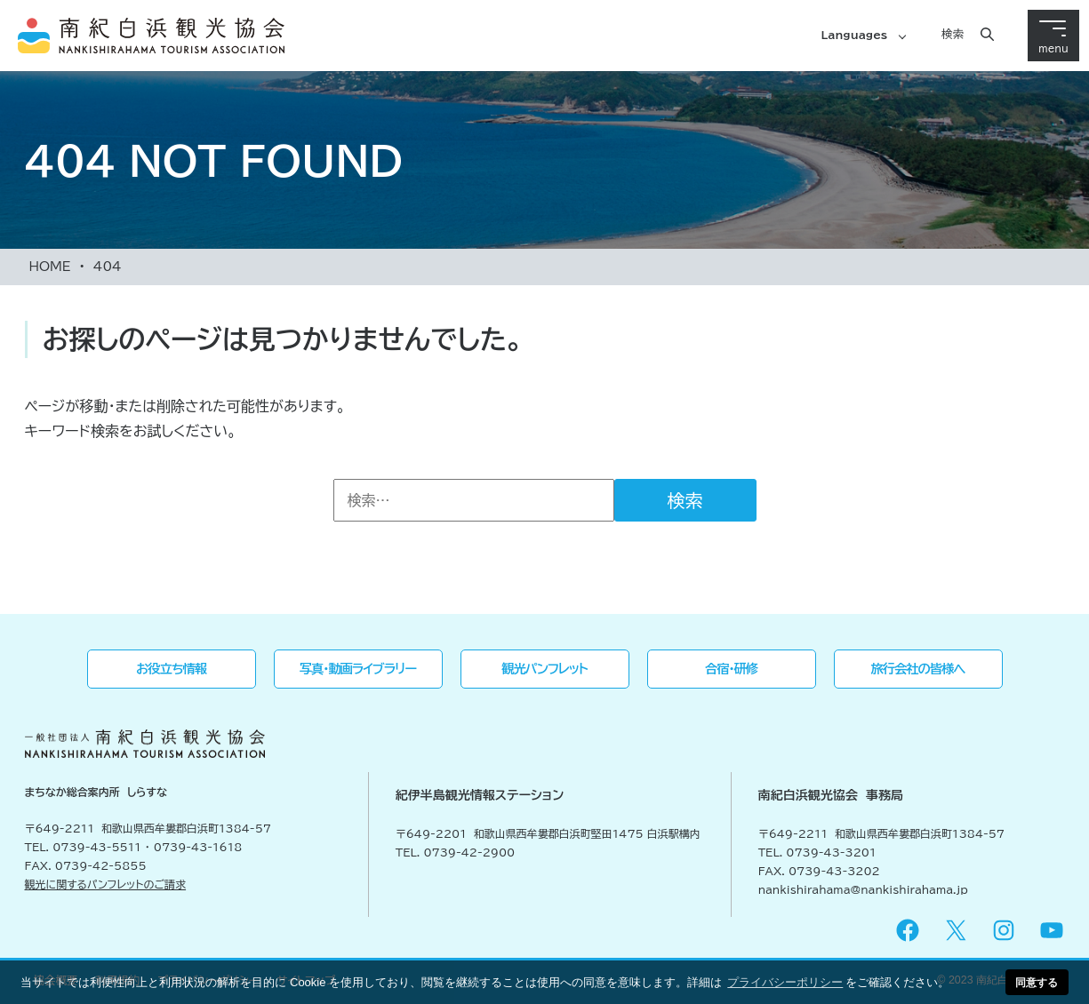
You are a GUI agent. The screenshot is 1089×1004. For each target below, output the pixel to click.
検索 (952, 33)
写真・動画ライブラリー (358, 668)
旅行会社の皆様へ (918, 668)
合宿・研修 (731, 668)
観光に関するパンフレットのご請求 (106, 884)
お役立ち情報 (171, 668)
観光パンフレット (544, 668)
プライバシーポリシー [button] (785, 982)
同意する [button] (1036, 982)
